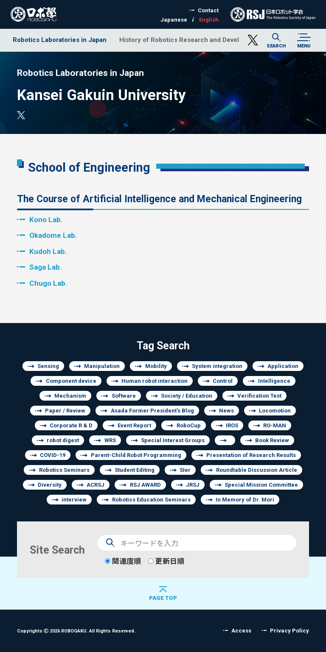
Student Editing (135, 470)
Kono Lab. (46, 219)
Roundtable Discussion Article (256, 470)
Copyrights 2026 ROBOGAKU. (76, 630)
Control (223, 381)
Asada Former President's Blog (152, 410)
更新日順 (166, 561)
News (226, 410)
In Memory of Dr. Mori (245, 499)
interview (74, 499)
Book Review (272, 440)
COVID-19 (52, 455)
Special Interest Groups (173, 440)
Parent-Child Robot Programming (136, 455)
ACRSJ (95, 485)
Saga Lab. (45, 266)
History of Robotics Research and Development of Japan (204, 39)
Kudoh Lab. (48, 251)
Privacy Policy (289, 630)
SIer (185, 470)
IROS (232, 425)
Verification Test (259, 395)
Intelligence (274, 381)
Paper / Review (65, 410)
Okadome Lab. (53, 235)
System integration (217, 366)
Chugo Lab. (48, 283)
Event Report (134, 425)
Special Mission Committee (261, 485)
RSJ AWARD (145, 485)
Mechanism (70, 395)
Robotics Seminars (64, 470)
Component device (71, 381)
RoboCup (189, 425)
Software (124, 395)
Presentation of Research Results (251, 455)
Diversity (50, 485)
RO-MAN (274, 425)
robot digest (63, 440)
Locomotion (275, 410)
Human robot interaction (154, 381)
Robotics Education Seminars (151, 499)
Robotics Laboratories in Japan (60, 39)
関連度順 (123, 561)
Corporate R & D (71, 425)
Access (241, 630)
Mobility (156, 366)
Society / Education (186, 395)
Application (282, 366)
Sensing (48, 366)
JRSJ (193, 485)
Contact (208, 10)
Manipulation (102, 366)
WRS (110, 440)
